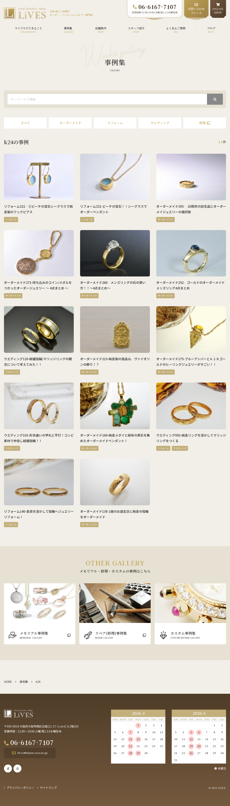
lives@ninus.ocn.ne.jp (32, 753)
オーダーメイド (70, 123)
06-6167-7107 (33, 742)
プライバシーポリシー (20, 788)
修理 (202, 123)
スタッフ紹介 (136, 28)
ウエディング (159, 123)
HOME (8, 682)
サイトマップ (48, 788)
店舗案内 (100, 28)
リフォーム (115, 123)
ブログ (211, 28)
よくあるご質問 (175, 28)
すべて (25, 123)
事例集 (68, 28)
